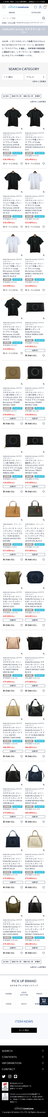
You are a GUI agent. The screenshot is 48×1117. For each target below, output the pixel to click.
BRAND (12, 13)
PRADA (39, 994)
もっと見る (24, 1030)
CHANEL (8, 994)
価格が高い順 (28, 96)
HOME (4, 22)
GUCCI (24, 1004)
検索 (43, 18)
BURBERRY (39, 1004)
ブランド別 (11, 22)
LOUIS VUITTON (24, 993)
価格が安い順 (16, 96)
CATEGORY (36, 13)
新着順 (37, 96)
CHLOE (9, 1004)
